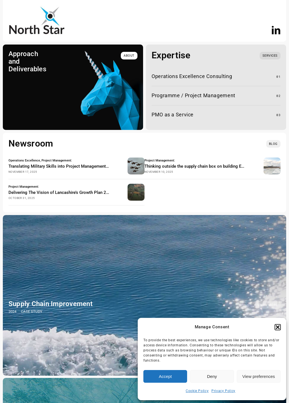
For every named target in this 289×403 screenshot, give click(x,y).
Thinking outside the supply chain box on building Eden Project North (209, 166)
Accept (165, 376)
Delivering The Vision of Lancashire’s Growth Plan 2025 (61, 192)
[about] (129, 55)
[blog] (273, 144)
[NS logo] (36, 8)
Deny (212, 376)
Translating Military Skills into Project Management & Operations (70, 166)
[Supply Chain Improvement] (144, 295)
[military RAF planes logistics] (136, 160)
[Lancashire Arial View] (136, 186)
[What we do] (270, 55)
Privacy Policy (223, 391)
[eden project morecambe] (272, 160)
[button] (278, 327)
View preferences (258, 376)
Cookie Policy (197, 391)
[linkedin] (276, 30)
